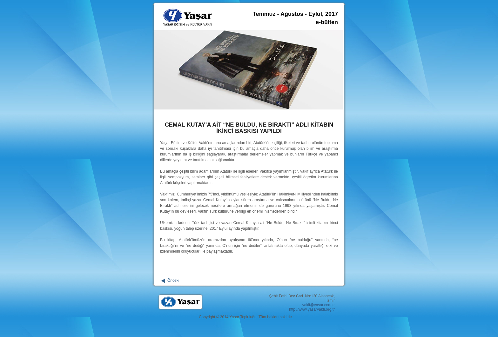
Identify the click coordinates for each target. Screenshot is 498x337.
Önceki (173, 280)
